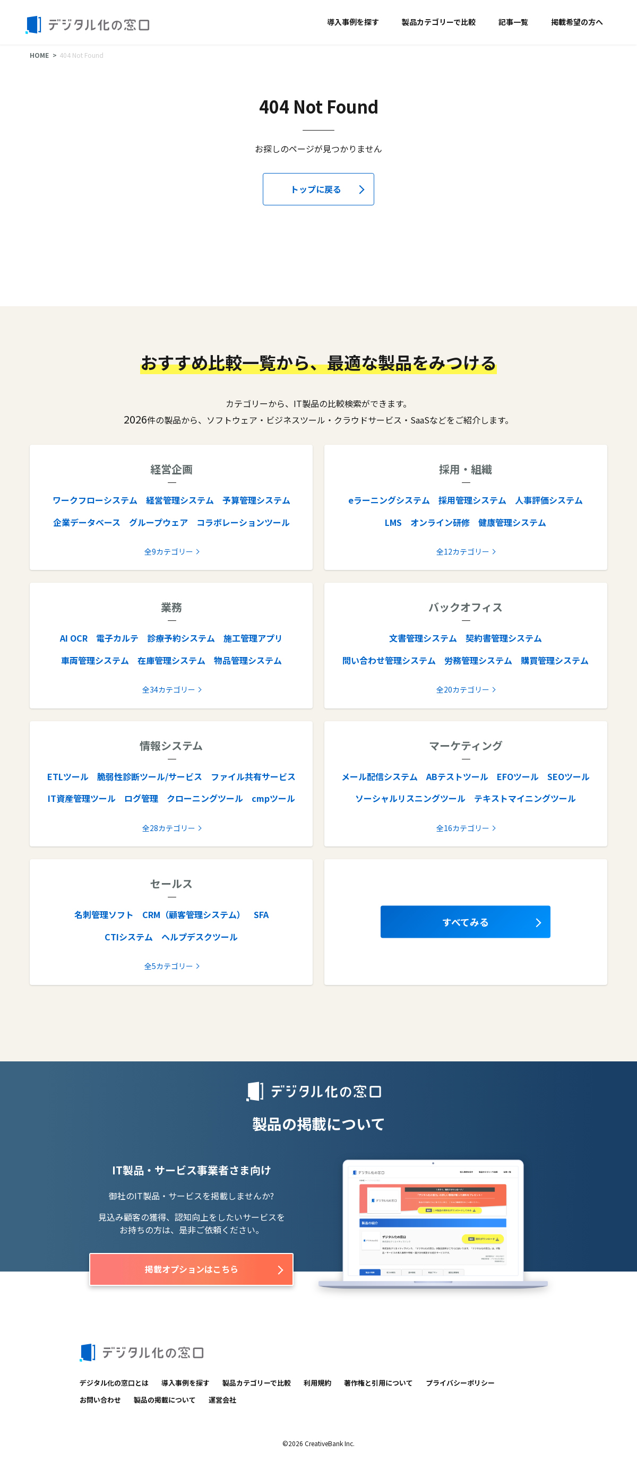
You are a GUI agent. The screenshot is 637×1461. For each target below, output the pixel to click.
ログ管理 (141, 798)
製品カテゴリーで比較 (439, 21)
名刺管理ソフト (104, 914)
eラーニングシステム (389, 500)
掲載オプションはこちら (191, 1269)
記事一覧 (513, 21)
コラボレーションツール (243, 522)
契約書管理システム (504, 638)
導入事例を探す (353, 21)
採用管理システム (472, 500)
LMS (393, 522)
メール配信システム (379, 776)
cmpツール (273, 798)
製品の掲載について (165, 1400)
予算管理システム (256, 500)
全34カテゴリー (168, 689)
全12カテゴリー (462, 551)
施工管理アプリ (253, 638)
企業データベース (86, 522)
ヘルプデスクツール (199, 936)
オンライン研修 (440, 522)
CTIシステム (129, 936)
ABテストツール (457, 776)
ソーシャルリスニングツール (410, 798)
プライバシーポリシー (460, 1383)
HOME (39, 54)
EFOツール (518, 776)
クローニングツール (205, 798)
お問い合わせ (100, 1400)
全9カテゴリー (168, 551)
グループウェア (158, 522)
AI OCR (74, 638)
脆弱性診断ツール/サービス (149, 776)
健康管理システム (512, 522)
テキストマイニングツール (525, 798)
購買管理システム (555, 660)
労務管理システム (478, 660)
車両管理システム (95, 660)
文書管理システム (423, 638)
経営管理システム (180, 500)
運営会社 (222, 1400)
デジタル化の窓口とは (114, 1383)
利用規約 (317, 1383)
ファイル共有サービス (253, 776)
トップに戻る (315, 189)
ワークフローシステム (95, 500)
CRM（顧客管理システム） (193, 914)
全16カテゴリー (462, 828)
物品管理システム (248, 660)
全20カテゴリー (462, 689)
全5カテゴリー (168, 966)
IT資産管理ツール (82, 798)
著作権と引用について (378, 1383)
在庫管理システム (171, 660)
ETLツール (68, 776)
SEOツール (568, 776)
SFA (261, 914)
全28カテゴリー (168, 828)
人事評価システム (549, 500)
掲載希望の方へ (577, 21)
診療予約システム (181, 638)
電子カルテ (117, 638)
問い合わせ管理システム (389, 660)
